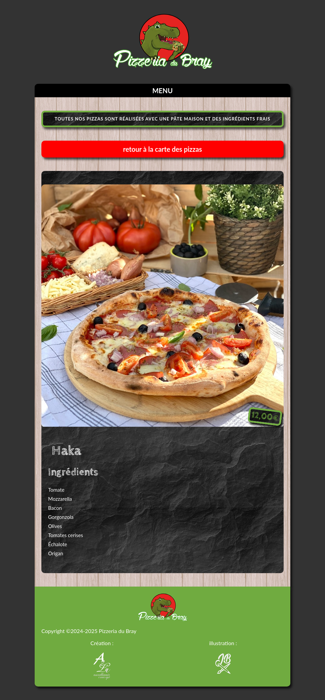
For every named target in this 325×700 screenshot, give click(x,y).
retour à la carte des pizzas (162, 149)
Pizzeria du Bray (118, 631)
